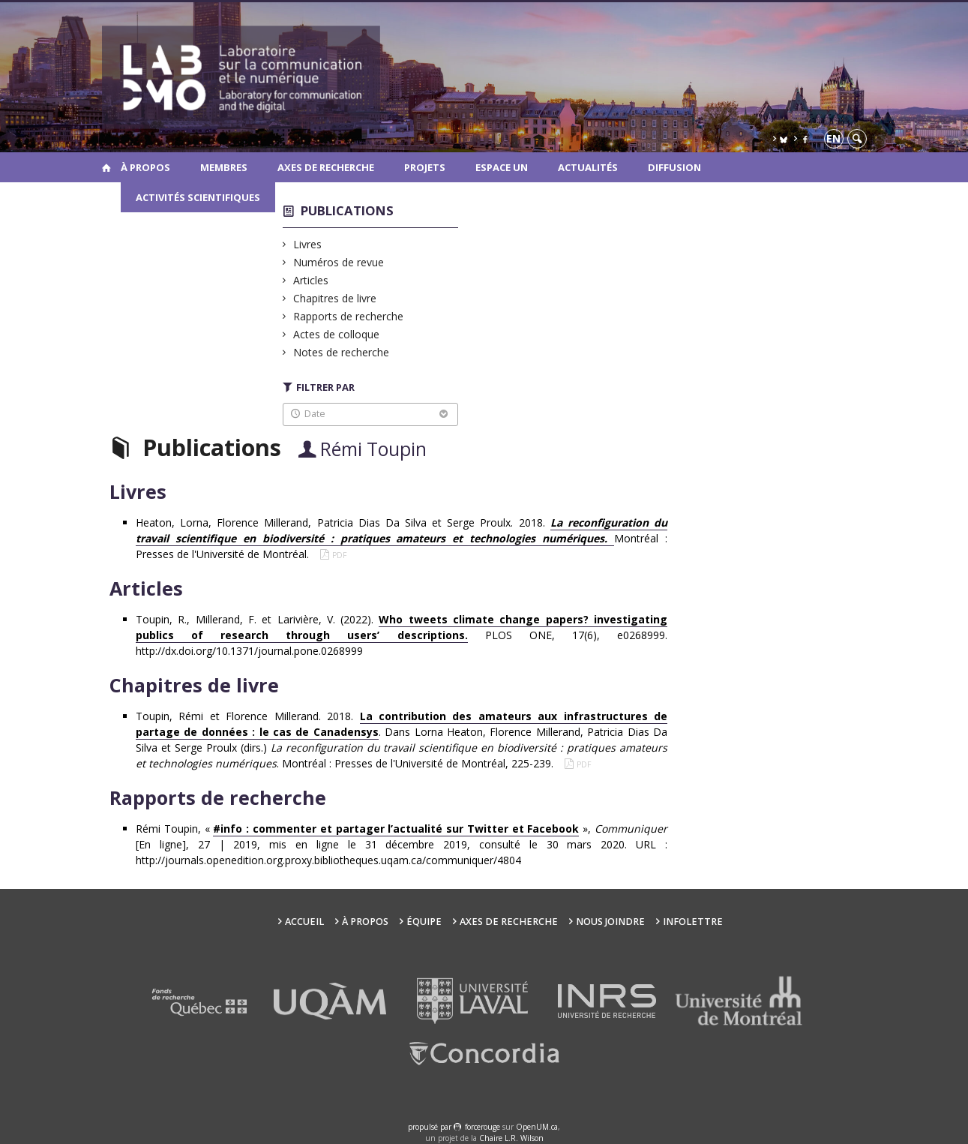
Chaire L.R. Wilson (511, 1138)
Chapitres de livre (335, 298)
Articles (311, 280)
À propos (145, 167)
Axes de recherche (325, 167)
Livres (308, 244)
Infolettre (693, 921)
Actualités (588, 167)
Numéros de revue (339, 262)
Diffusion (674, 167)
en (833, 138)
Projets (424, 167)
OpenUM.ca (537, 1126)
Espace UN (501, 167)
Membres (223, 167)
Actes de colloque (336, 334)
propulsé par (431, 1126)
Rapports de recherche (348, 316)
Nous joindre (610, 921)
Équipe (424, 921)
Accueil (304, 921)
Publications (347, 210)
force (482, 1126)
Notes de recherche (341, 352)
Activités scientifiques (198, 197)
